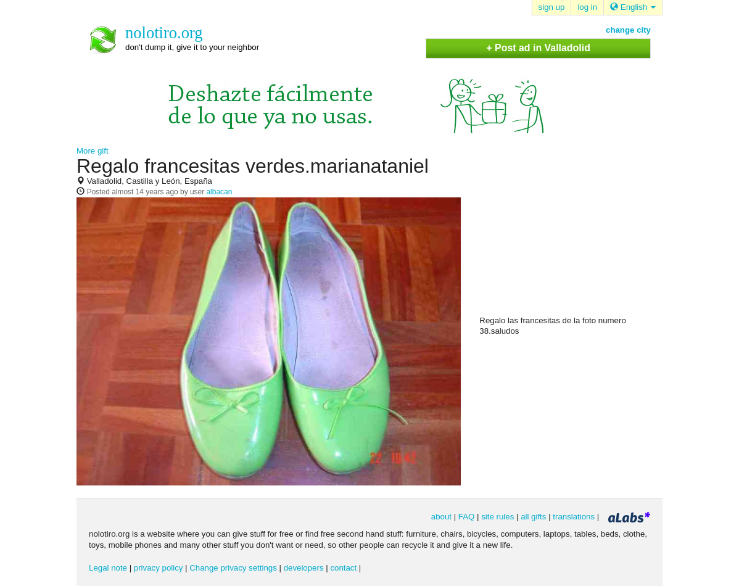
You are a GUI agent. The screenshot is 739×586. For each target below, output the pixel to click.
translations (574, 516)
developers (304, 567)
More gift (92, 150)
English (633, 7)
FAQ (466, 516)
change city (628, 30)
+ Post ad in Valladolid (538, 48)
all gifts (533, 516)
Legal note (108, 567)
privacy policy (158, 567)
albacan (219, 192)
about (441, 516)
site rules (497, 516)
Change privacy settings (233, 567)
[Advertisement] (571, 235)
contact (343, 567)
